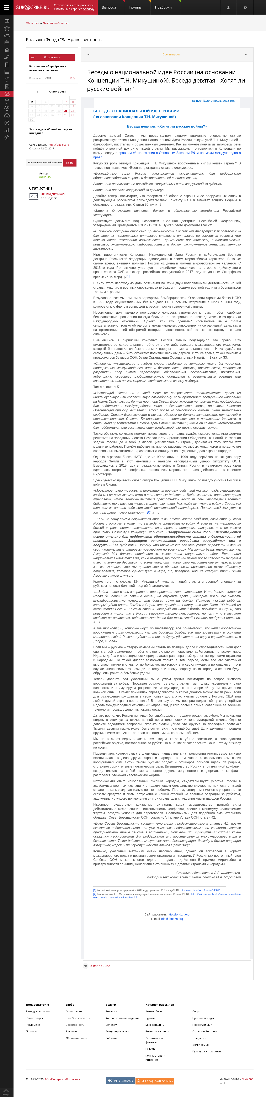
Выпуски (113, 5)
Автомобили (153, 1011)
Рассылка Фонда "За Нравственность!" (65, 39)
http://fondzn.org (59, 145)
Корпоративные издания (122, 1018)
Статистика (41, 188)
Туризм (150, 1018)
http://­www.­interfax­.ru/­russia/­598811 (200, 890)
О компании (74, 1011)
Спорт (196, 1011)
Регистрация (34, 1018)
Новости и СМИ (202, 1025)
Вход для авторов (38, 1011)
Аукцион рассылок (118, 1031)
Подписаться (52, 57)
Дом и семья (200, 1045)
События (111, 1038)
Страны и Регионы (204, 1031)
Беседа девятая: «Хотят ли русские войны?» (167, 126)
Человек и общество (56, 23)
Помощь (31, 1031)
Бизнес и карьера (157, 1031)
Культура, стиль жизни (207, 1051)
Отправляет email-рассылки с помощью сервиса (74, 7)
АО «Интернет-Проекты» (62, 1079)
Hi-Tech (150, 1049)
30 (31, 119)
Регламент (33, 1025)
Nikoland (248, 1079)
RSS (72, 78)
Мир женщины (155, 1025)
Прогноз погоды (203, 1018)
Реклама (111, 1011)
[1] (128, 276)
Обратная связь (76, 1038)
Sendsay (111, 1025)
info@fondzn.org (172, 918)
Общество (32, 23)
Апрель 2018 (57, 91)
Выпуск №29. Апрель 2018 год (213, 100)
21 (65, 111)
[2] (148, 511)
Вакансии (72, 1031)
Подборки (168, 5)
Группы (140, 5)
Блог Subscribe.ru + (78, 1018)
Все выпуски (171, 54)
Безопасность (75, 1025)
